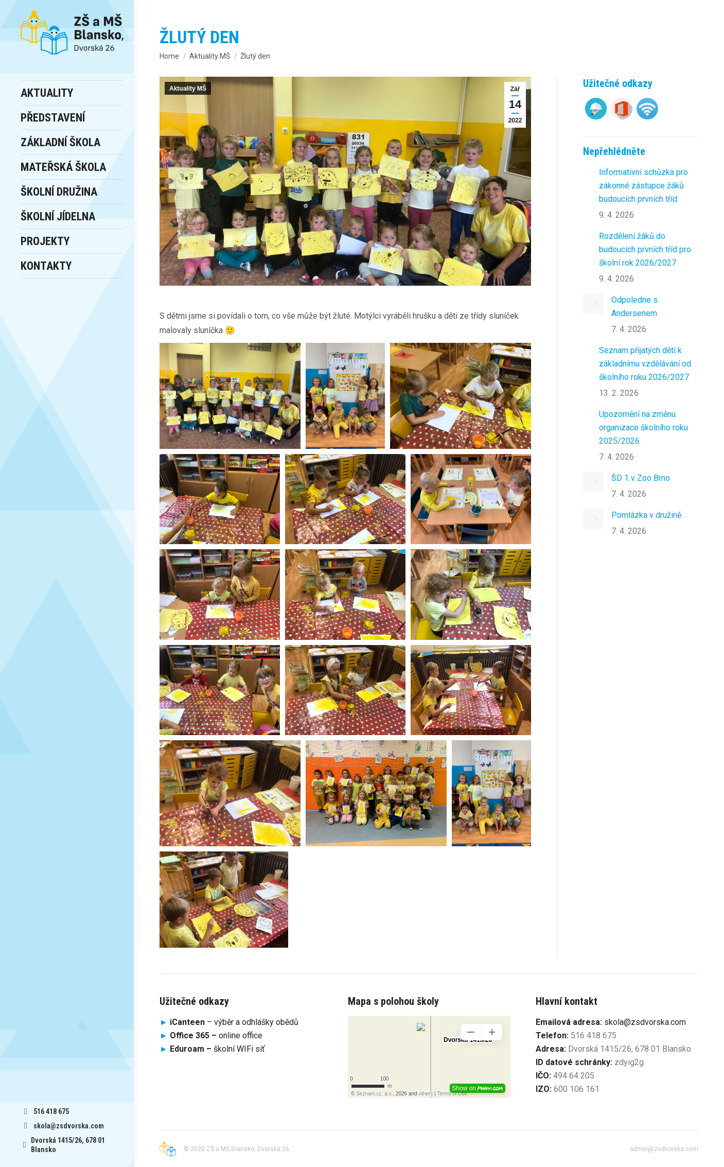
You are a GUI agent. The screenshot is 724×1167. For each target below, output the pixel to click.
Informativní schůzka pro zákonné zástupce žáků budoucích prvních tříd (643, 185)
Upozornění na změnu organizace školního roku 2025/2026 (643, 427)
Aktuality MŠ (187, 88)
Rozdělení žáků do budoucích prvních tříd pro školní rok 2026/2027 (645, 249)
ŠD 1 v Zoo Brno (640, 478)
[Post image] (587, 170)
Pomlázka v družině (646, 515)
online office (216, 1035)
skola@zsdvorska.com (645, 1022)
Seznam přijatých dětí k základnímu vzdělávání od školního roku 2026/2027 (645, 363)
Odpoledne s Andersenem (634, 306)
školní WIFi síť (217, 1049)
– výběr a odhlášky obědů (229, 1022)
